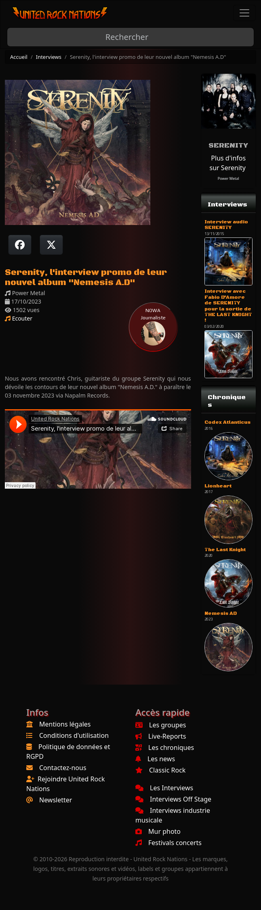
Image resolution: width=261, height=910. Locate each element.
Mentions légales (65, 724)
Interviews (48, 56)
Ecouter (18, 318)
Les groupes (160, 725)
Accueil (18, 56)
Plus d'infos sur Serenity (228, 163)
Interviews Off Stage (173, 799)
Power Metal (228, 178)
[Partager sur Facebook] (20, 245)
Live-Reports (160, 736)
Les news (155, 758)
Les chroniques (164, 747)
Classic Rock (160, 770)
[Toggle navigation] (244, 13)
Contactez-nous (62, 767)
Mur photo (158, 831)
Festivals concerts (168, 842)
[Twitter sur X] (51, 245)
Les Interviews (164, 787)
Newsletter (55, 799)
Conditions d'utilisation (74, 735)
